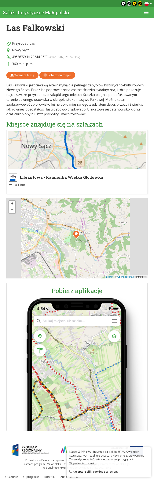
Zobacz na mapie (57, 75)
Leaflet (109, 276)
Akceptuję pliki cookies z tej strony (95, 471)
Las (32, 43)
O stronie (11, 477)
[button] (76, 234)
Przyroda (19, 43)
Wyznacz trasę (22, 75)
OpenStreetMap (125, 276)
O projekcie (31, 477)
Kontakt (49, 477)
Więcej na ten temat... (82, 463)
